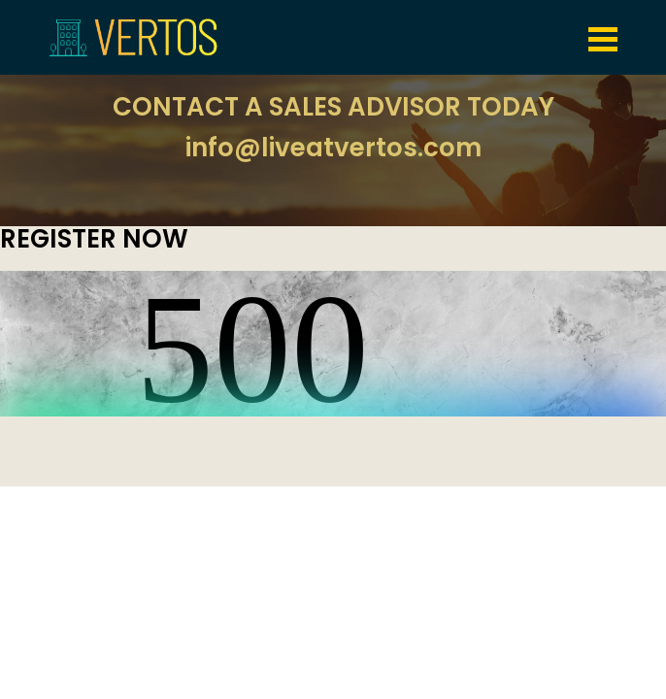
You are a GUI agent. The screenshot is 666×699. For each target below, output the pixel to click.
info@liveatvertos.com (333, 147)
